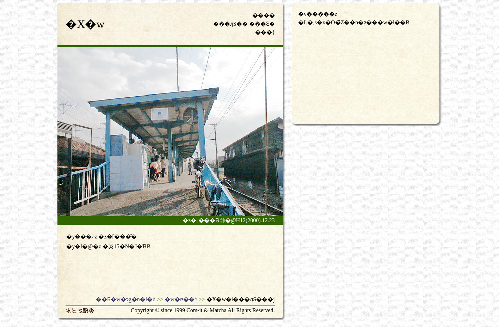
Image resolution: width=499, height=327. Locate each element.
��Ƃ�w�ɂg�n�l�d (125, 299)
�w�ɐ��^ (181, 299)
